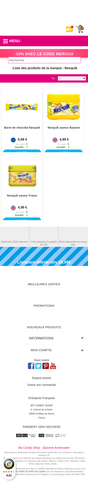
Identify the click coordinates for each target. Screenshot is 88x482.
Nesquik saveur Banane (64, 127)
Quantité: (19, 147)
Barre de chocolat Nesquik (22, 127)
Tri (53, 78)
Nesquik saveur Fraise (22, 195)
